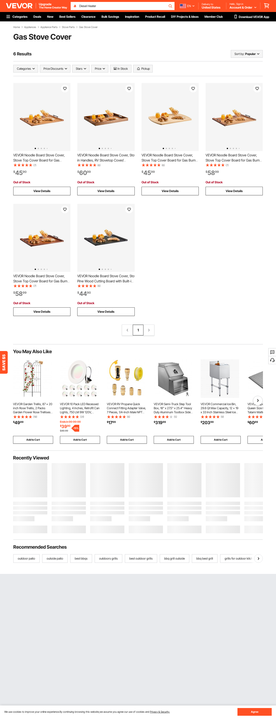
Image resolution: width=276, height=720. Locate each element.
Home (16, 27)
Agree (254, 711)
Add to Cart (33, 439)
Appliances (30, 27)
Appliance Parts (49, 27)
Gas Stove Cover (88, 27)
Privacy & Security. (160, 711)
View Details (41, 191)
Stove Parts (68, 27)
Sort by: (239, 54)
